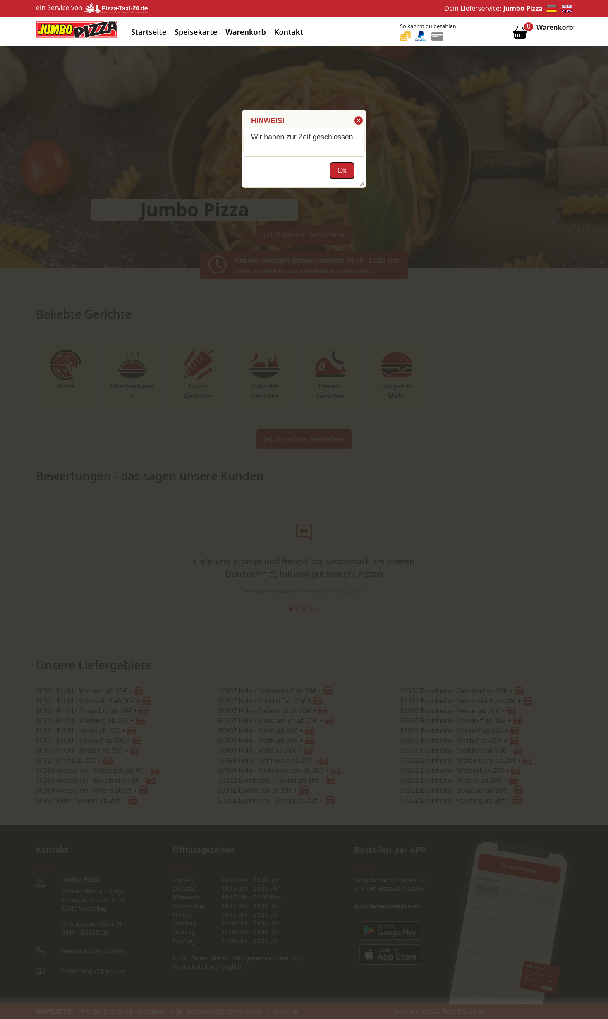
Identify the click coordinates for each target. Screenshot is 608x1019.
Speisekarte (196, 32)
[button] (358, 120)
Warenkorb (245, 32)
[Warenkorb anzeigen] (520, 34)
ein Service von (92, 7)
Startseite (148, 32)
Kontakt (288, 32)
